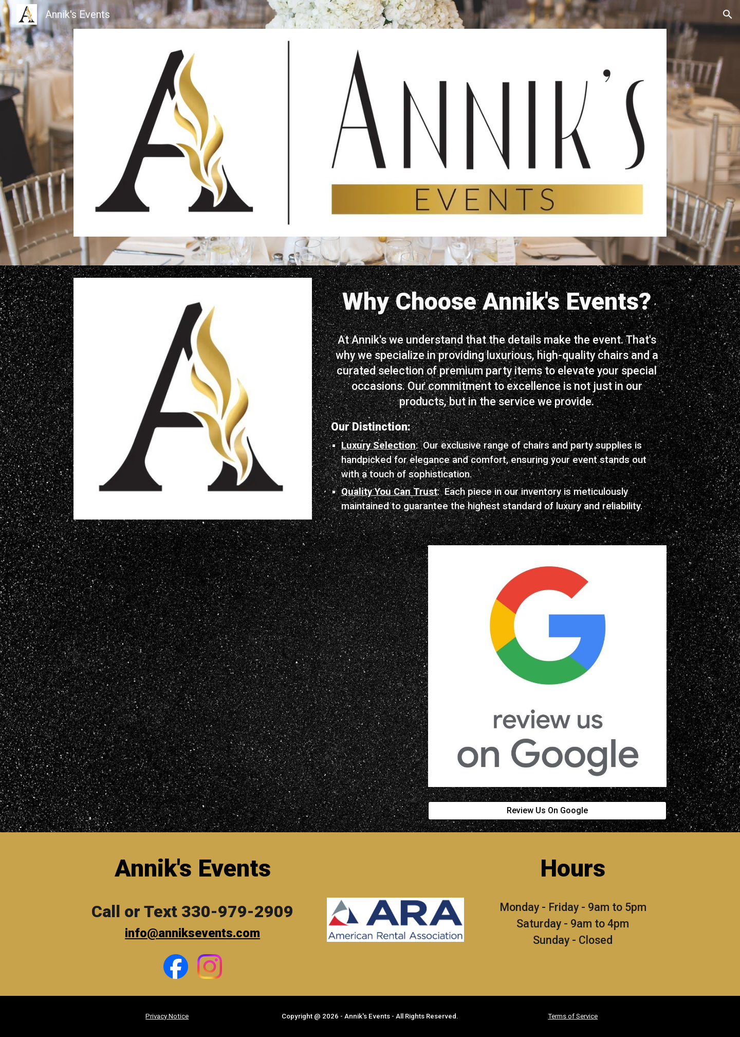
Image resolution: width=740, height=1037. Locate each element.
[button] (727, 14)
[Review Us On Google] (547, 810)
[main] (497, 301)
